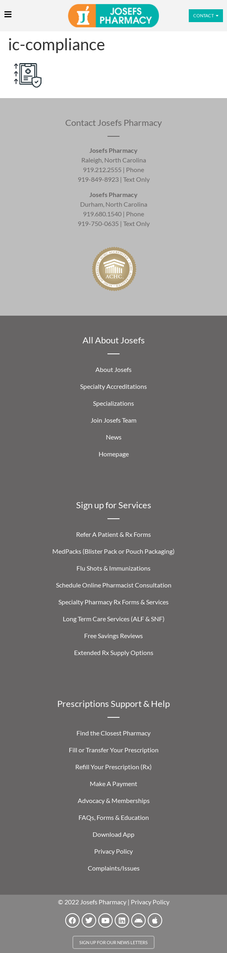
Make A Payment (113, 783)
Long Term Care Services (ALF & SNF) (114, 618)
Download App (113, 834)
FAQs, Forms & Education (113, 817)
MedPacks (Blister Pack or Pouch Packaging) (113, 551)
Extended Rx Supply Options (113, 652)
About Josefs (113, 369)
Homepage (114, 454)
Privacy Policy (113, 851)
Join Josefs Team (113, 420)
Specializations (113, 403)
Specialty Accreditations (113, 386)
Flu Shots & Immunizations (113, 568)
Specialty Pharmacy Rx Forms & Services (113, 602)
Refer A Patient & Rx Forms (113, 534)
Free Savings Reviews (113, 635)
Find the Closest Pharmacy (113, 733)
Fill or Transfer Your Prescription (114, 750)
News (114, 437)
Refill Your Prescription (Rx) (113, 766)
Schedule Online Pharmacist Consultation (113, 585)
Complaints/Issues (114, 868)
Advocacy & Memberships (114, 800)
